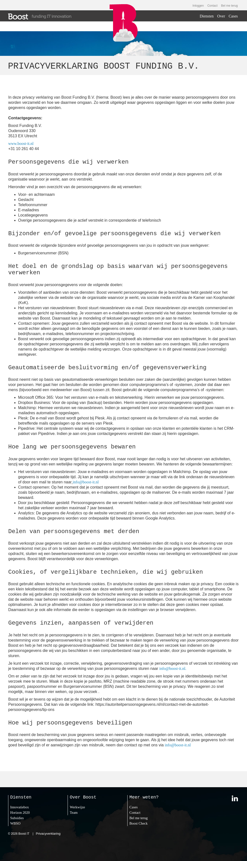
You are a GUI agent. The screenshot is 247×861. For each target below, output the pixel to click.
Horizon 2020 (20, 813)
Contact (212, 5)
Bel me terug (229, 5)
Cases (233, 16)
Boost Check (139, 823)
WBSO (15, 823)
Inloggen (198, 5)
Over (221, 16)
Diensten (207, 16)
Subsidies (17, 818)
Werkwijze (77, 807)
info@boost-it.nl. (172, 668)
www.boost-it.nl (21, 143)
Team (74, 813)
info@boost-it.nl (86, 482)
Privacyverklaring (48, 833)
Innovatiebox (19, 807)
